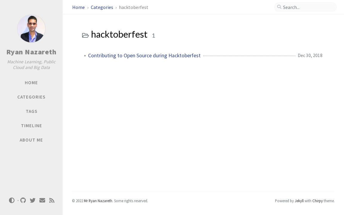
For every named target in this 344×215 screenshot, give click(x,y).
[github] (23, 200)
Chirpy (317, 200)
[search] (308, 7)
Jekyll (299, 200)
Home (79, 7)
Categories (102, 7)
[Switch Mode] (11, 200)
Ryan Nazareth (31, 51)
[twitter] (33, 200)
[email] (42, 200)
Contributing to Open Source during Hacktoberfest (144, 55)
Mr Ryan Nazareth (98, 200)
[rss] (52, 200)
